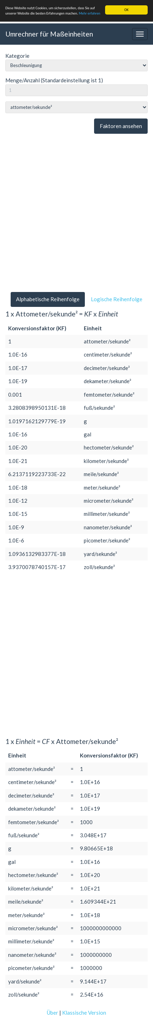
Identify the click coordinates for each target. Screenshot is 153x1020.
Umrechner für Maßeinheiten (49, 34)
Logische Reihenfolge (116, 299)
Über (52, 1012)
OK (126, 9)
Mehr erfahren (89, 13)
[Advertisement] (76, 213)
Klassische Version (84, 1012)
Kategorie (17, 56)
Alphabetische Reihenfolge (48, 299)
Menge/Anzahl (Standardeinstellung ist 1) (54, 80)
